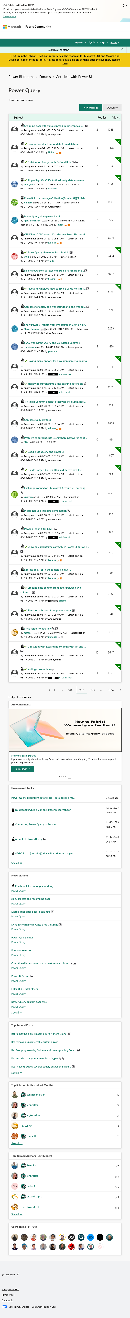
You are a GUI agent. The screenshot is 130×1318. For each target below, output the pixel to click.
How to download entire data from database (53, 144)
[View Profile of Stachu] (52, 278)
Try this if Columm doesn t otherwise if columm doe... (55, 401)
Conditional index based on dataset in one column (40, 963)
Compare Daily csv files (37, 420)
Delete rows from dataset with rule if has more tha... (54, 270)
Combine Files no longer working (34, 886)
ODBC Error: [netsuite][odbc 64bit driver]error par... (45, 853)
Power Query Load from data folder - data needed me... (43, 797)
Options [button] (111, 107)
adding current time (39, 669)
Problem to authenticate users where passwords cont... (55, 438)
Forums (45, 76)
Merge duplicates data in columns (31, 911)
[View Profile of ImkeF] (60, 224)
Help (102, 42)
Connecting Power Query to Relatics (35, 824)
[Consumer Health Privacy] (44, 1307)
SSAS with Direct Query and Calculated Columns (52, 342)
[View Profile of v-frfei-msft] (65, 391)
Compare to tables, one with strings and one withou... (55, 306)
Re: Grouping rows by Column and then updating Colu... (44, 1050)
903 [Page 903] (92, 690)
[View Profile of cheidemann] (30, 347)
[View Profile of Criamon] (28, 496)
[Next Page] (119, 690)
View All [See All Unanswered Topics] (17, 863)
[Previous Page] (48, 690)
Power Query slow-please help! (42, 216)
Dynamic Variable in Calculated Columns (35, 924)
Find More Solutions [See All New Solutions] (17, 1013)
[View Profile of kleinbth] (28, 202)
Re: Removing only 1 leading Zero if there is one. (39, 1033)
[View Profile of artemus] (63, 600)
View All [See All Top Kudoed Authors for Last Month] (17, 1214)
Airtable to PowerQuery (29, 839)
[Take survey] (22, 769)
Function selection (21, 950)
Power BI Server (20, 976)
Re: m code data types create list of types (35, 1058)
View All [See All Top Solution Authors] (17, 1143)
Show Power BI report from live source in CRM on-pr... (55, 324)
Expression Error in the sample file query (47, 569)
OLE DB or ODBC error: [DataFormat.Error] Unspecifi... (55, 234)
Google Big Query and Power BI (46, 451)
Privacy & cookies (10, 1289)
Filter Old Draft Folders (24, 989)
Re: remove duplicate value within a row (34, 1042)
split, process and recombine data (30, 898)
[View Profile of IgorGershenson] (32, 220)
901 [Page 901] (70, 690)
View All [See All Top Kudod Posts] (17, 1073)
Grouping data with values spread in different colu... (54, 126)
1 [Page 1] (54, 690)
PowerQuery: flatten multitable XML (49, 252)
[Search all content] (86, 50)
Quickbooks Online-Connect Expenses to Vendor (43, 809)
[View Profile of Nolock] (52, 152)
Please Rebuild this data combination (45, 510)
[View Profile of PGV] (26, 442)
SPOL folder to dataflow (38, 628)
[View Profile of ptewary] (52, 351)
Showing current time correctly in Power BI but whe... (58, 547)
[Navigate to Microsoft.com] (12, 27)
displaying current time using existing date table (56, 383)
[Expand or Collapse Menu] (5, 35)
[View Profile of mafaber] (28, 632)
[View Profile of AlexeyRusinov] (31, 328)
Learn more (9, 16)
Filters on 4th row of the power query (50, 610)
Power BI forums (21, 76)
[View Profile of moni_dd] (28, 184)
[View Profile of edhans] (52, 428)
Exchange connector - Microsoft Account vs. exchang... (56, 488)
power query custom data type (29, 1001)
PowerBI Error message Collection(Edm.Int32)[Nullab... (55, 198)
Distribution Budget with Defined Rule (50, 162)
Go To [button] (114, 42)
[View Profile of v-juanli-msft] (65, 373)
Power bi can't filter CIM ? (39, 529)
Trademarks (7, 1300)
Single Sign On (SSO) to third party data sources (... (57, 180)
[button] (90, 107)
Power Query (18, 890)
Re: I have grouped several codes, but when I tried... (41, 1066)
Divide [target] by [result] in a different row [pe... (56, 470)
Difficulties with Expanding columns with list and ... (57, 646)
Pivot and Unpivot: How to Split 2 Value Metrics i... (57, 288)
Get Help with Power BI (74, 76)
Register (79, 42)
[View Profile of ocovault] (52, 188)
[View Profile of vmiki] (26, 256)
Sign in (91, 42)
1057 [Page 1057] (111, 690)
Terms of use (8, 1294)
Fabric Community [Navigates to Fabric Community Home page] (38, 26)
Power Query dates (22, 937)
